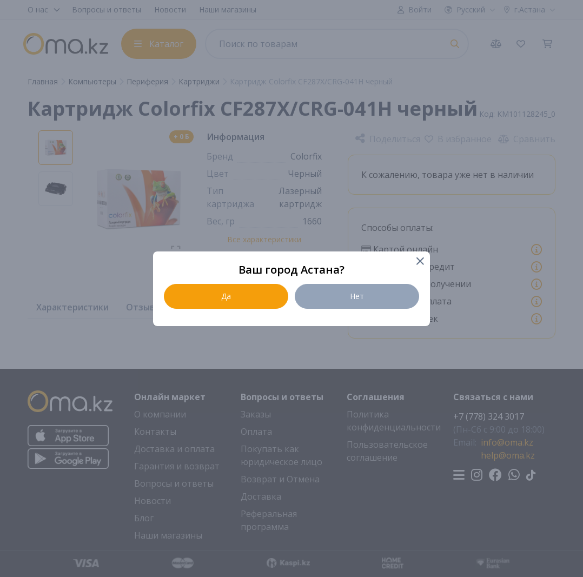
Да (226, 296)
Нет (357, 296)
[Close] (419, 262)
